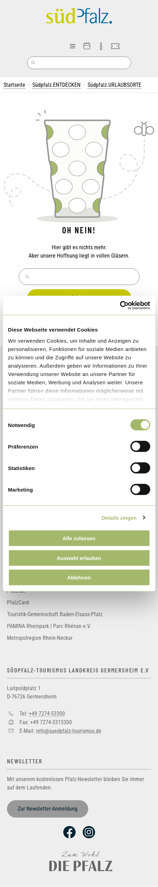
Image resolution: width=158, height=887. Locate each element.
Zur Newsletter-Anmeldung (47, 808)
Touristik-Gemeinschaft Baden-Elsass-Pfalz (54, 614)
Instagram (89, 832)
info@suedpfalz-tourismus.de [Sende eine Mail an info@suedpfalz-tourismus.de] (68, 730)
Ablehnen (79, 577)
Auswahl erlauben (79, 558)
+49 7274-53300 (47, 713)
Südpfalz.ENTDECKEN (56, 85)
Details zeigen (118, 517)
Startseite (14, 85)
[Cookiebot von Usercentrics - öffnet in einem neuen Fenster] (119, 305)
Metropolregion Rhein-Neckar (40, 638)
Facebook (69, 832)
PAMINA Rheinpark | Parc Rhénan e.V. (49, 626)
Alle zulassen (79, 538)
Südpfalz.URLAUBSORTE (114, 85)
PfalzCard (18, 602)
